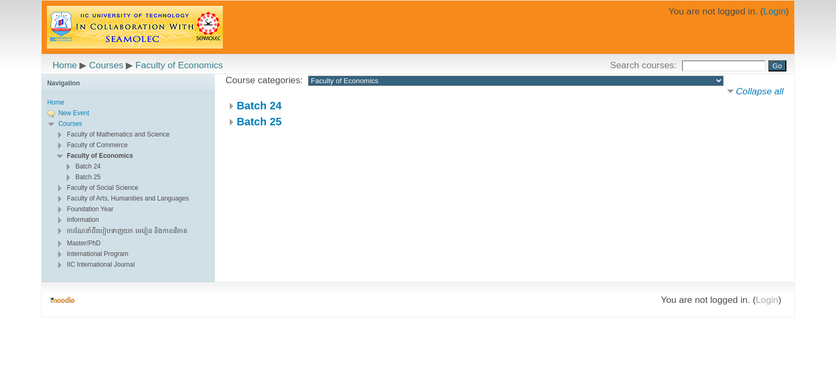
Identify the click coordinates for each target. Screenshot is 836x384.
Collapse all (759, 91)
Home (64, 65)
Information (83, 219)
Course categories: (264, 80)
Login (774, 11)
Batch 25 (259, 121)
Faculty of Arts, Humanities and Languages (128, 198)
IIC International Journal (100, 264)
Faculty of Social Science (102, 187)
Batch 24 (259, 105)
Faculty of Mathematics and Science (118, 134)
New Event (73, 113)
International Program (97, 254)
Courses (106, 65)
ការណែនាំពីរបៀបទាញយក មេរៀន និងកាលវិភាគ (127, 231)
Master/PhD (83, 243)
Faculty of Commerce (97, 145)
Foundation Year (90, 209)
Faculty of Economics (179, 65)
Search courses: (644, 65)
